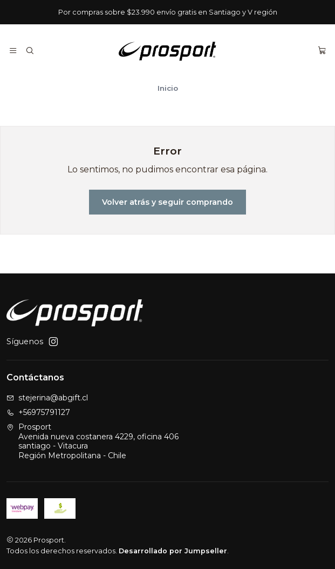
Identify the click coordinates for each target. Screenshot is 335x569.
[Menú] (12, 50)
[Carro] (322, 50)
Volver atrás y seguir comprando (167, 202)
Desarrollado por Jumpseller (173, 551)
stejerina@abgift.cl (47, 398)
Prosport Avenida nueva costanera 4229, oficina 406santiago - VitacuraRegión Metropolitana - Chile (92, 441)
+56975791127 (38, 412)
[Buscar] (29, 50)
